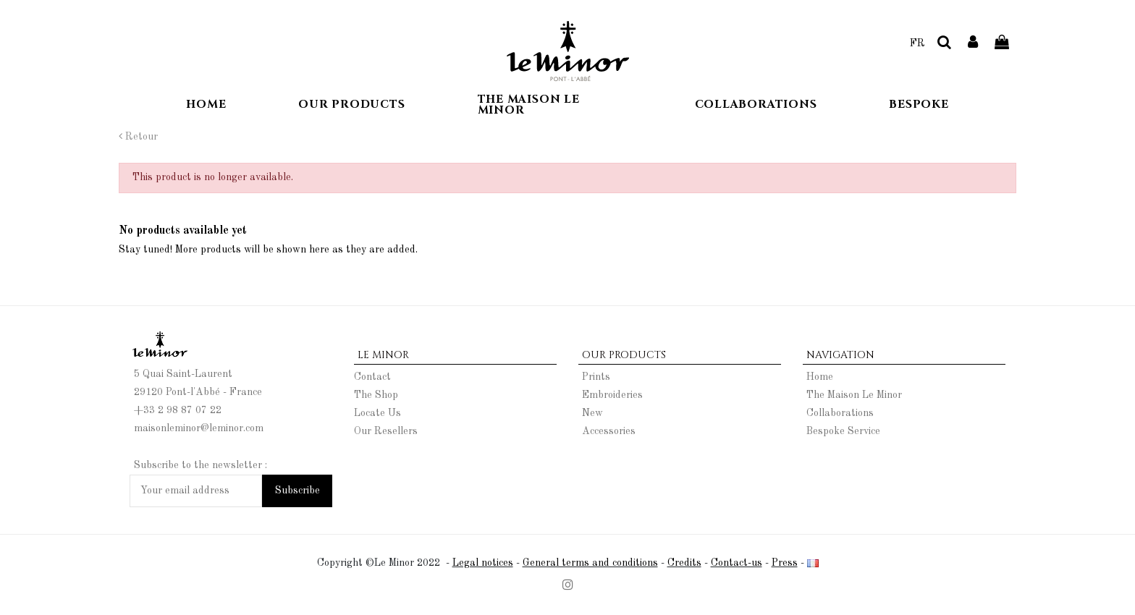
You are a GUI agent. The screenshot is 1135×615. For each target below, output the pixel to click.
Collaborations (840, 413)
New (592, 413)
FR (917, 43)
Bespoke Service (843, 431)
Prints (596, 377)
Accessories (609, 431)
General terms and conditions (590, 563)
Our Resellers (386, 431)
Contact (372, 377)
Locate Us (377, 413)
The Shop (376, 395)
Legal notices (482, 563)
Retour (138, 137)
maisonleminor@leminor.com (198, 428)
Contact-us (736, 563)
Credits (684, 563)
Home (819, 377)
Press (785, 563)
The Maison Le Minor (854, 395)
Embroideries (612, 395)
